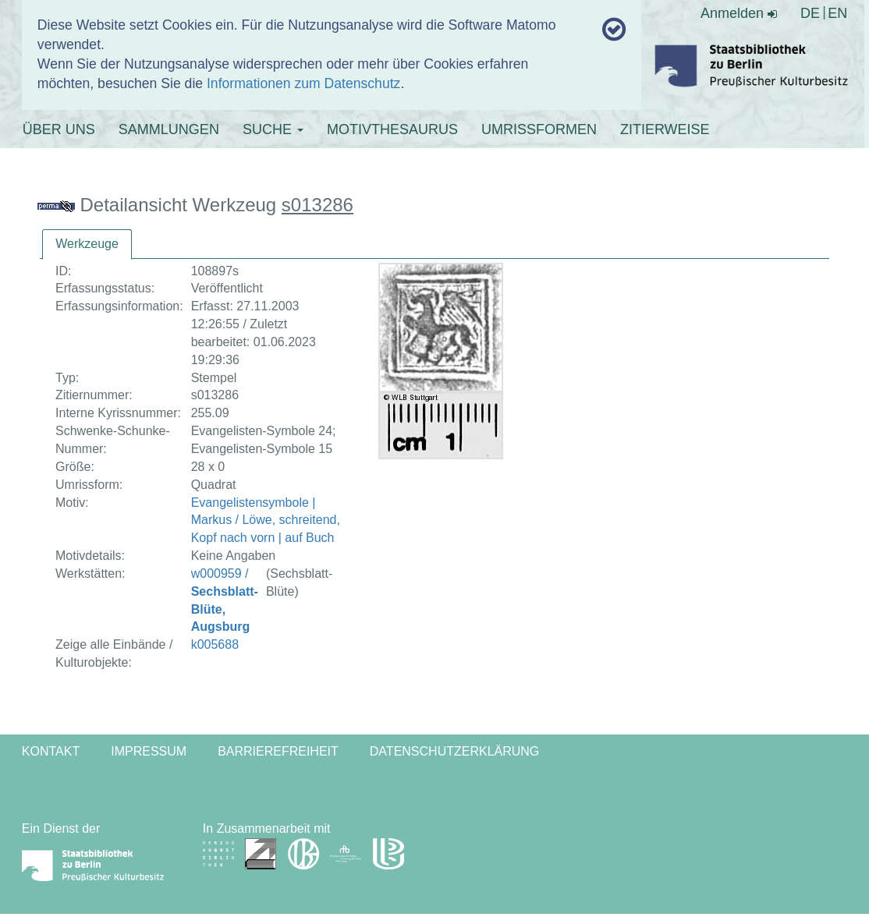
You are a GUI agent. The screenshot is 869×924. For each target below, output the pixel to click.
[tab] (87, 244)
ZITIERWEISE (665, 129)
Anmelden (739, 13)
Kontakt (51, 751)
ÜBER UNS (59, 129)
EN (837, 13)
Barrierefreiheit (278, 751)
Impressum (148, 751)
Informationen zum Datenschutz (303, 83)
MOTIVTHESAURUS (392, 129)
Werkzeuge (87, 243)
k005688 (215, 644)
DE (810, 13)
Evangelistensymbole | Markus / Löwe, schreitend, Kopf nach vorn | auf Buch (265, 520)
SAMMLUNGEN (169, 129)
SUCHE (273, 129)
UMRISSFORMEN (539, 129)
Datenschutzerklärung (455, 751)
